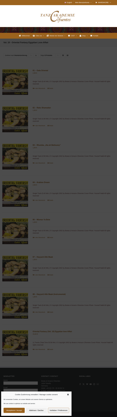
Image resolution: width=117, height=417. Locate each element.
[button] (68, 394)
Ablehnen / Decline (36, 410)
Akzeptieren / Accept (14, 410)
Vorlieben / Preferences (58, 410)
